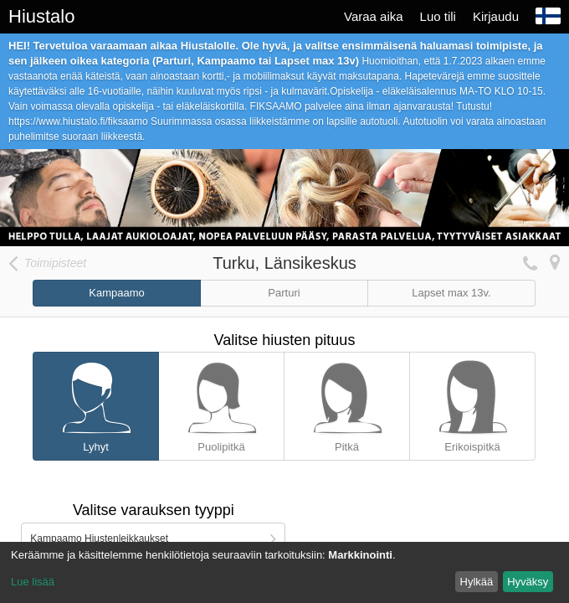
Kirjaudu (496, 16)
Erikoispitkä (472, 403)
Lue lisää (32, 581)
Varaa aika (373, 16)
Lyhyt (96, 403)
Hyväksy (527, 581)
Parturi (284, 292)
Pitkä (347, 403)
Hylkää (477, 581)
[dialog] (284, 572)
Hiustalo (41, 16)
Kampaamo (116, 292)
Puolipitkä (221, 403)
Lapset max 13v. (451, 292)
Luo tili (438, 16)
